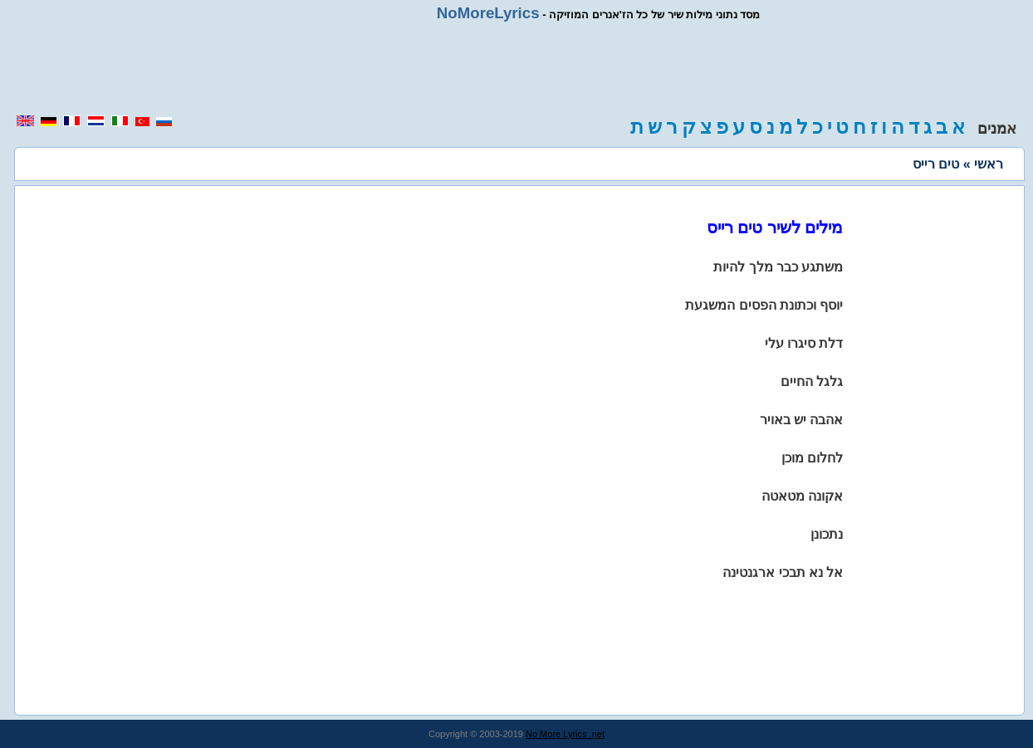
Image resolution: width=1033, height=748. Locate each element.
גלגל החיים (812, 381)
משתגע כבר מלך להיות (778, 267)
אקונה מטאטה (802, 496)
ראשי (988, 164)
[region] (516, 68)
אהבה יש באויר (802, 420)
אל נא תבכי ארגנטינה (782, 572)
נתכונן (826, 534)
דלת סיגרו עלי (804, 343)
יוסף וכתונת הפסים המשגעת (764, 305)
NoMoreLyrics (488, 13)
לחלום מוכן (812, 458)
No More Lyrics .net (565, 734)
